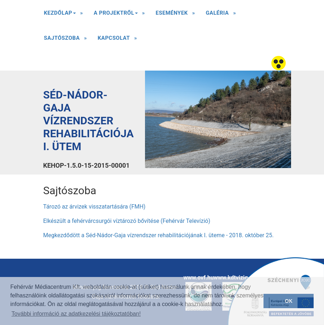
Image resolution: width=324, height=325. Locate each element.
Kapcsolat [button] (114, 38)
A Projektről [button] (116, 15)
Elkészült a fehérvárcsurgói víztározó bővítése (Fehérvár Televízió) (127, 221)
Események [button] (172, 13)
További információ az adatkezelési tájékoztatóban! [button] (76, 314)
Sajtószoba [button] (62, 38)
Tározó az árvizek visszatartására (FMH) (94, 206)
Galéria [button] (217, 13)
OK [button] (288, 301)
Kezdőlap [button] (60, 15)
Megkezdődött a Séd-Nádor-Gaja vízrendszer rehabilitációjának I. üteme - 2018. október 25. (158, 235)
